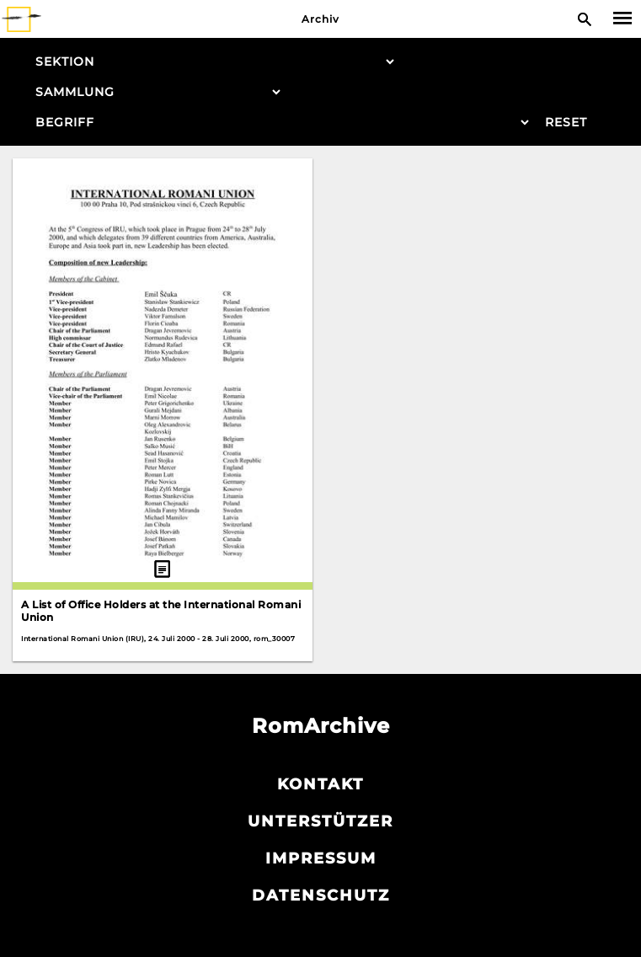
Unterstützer (320, 821)
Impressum (321, 858)
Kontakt (320, 784)
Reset (566, 122)
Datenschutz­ (321, 895)
